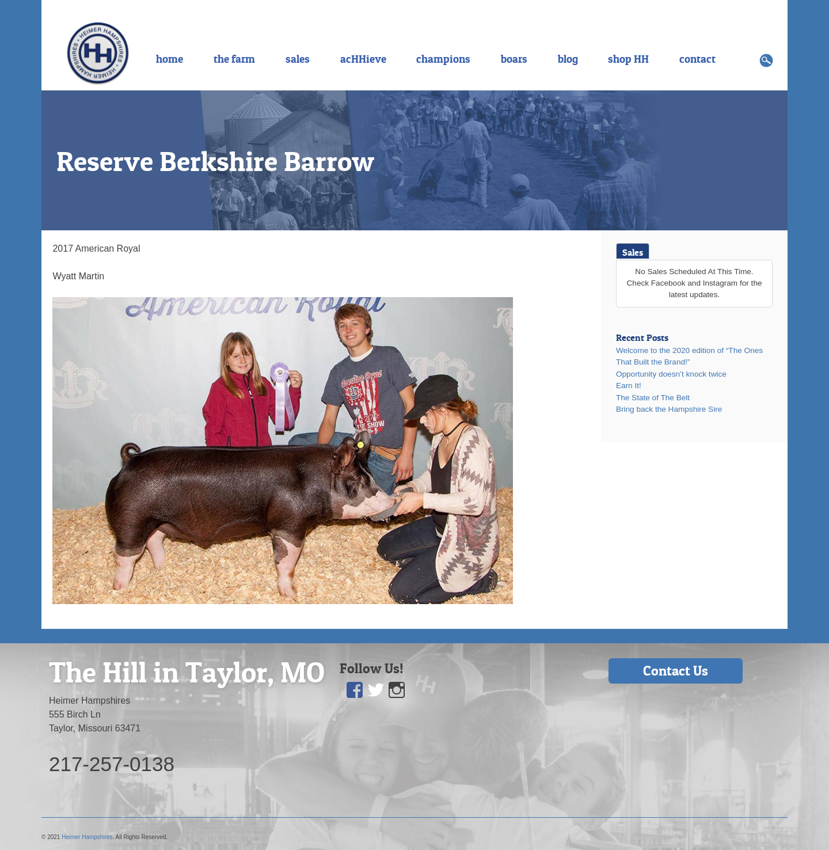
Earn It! (628, 385)
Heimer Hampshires (87, 837)
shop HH (628, 59)
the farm (234, 59)
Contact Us (675, 670)
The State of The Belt (653, 397)
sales (298, 59)
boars (514, 59)
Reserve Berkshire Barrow (215, 161)
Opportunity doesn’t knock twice (671, 374)
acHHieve (363, 59)
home (169, 59)
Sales (632, 252)
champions (443, 59)
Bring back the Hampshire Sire (669, 409)
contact (697, 59)
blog (568, 59)
